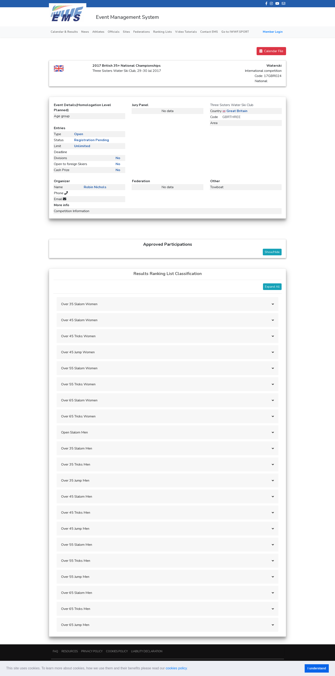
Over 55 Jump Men (75, 576)
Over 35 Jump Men (75, 480)
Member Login (273, 32)
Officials (113, 32)
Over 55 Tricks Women (78, 384)
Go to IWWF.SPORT (235, 32)
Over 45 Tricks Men (75, 512)
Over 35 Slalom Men (76, 448)
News (85, 32)
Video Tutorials (186, 32)
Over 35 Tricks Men (75, 464)
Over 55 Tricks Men (75, 560)
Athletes (98, 32)
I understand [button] (316, 668)
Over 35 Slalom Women (79, 304)
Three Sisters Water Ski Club (231, 105)
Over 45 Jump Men (75, 528)
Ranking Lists (162, 32)
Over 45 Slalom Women (79, 320)
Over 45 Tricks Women (78, 336)
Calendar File (271, 51)
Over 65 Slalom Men (76, 592)
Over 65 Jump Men (75, 625)
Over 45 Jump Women (78, 352)
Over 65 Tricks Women (78, 416)
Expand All (272, 287)
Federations (141, 32)
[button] (189, 668)
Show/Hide (272, 252)
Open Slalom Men (74, 432)
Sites (126, 32)
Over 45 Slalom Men (76, 496)
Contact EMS (209, 32)
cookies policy (176, 668)
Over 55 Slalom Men (76, 544)
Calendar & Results (64, 32)
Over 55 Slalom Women (79, 368)
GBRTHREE (231, 117)
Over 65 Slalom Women (79, 400)
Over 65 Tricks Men (75, 608)
